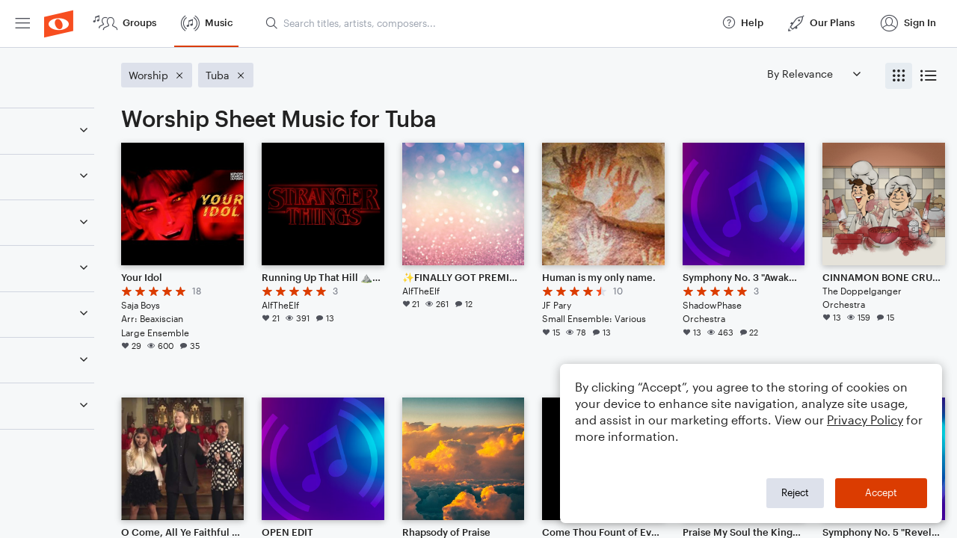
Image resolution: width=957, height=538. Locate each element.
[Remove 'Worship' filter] (110, 277)
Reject (795, 492)
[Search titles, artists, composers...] (486, 23)
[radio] (898, 76)
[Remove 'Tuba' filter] (110, 231)
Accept (881, 492)
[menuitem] (22, 23)
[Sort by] (813, 73)
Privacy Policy (865, 419)
